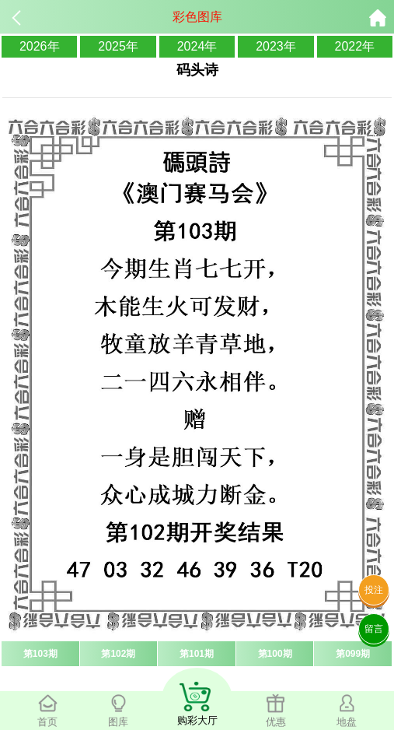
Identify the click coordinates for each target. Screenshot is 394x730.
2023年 (276, 46)
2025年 (118, 46)
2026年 (39, 46)
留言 (373, 628)
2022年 (355, 46)
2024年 (197, 46)
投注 (373, 589)
